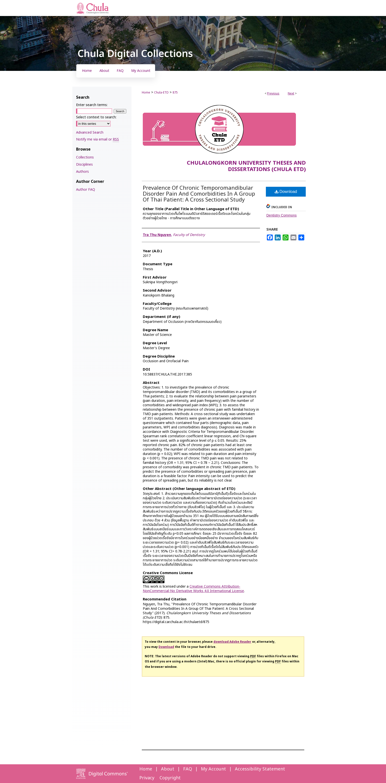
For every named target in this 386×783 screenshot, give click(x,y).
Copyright (170, 778)
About (167, 769)
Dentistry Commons (281, 215)
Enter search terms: (92, 105)
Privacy (146, 778)
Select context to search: (96, 117)
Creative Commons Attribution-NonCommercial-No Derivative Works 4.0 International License (193, 589)
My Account (213, 769)
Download (286, 191)
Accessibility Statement (260, 769)
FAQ (187, 769)
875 (175, 92)
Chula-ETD (161, 92)
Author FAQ (85, 189)
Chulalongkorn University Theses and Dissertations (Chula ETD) (246, 166)
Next (291, 93)
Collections (85, 157)
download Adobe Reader (232, 642)
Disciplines (84, 164)
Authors (82, 171)
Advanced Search (89, 132)
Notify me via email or (97, 139)
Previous (273, 93)
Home (146, 92)
